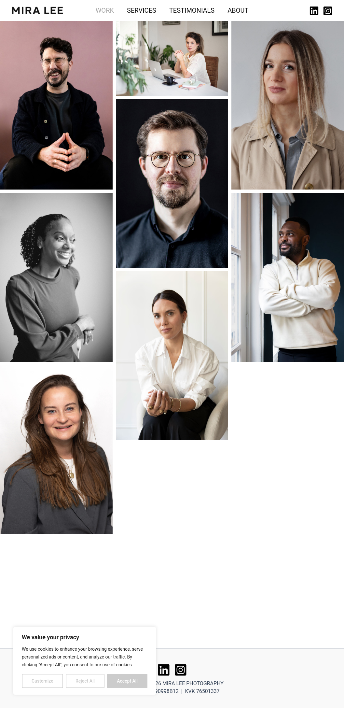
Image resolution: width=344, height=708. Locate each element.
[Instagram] (328, 11)
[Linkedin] (314, 11)
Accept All (127, 681)
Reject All (85, 681)
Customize (42, 681)
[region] (84, 661)
